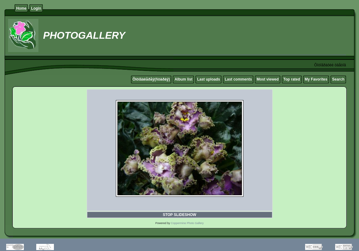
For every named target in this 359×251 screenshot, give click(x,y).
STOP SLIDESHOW (179, 215)
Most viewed (267, 79)
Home (21, 8)
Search (338, 79)
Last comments (238, 79)
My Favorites (316, 79)
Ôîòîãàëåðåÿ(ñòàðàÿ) (151, 79)
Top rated (291, 79)
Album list (183, 79)
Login (36, 8)
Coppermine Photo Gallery (187, 223)
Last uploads (208, 79)
